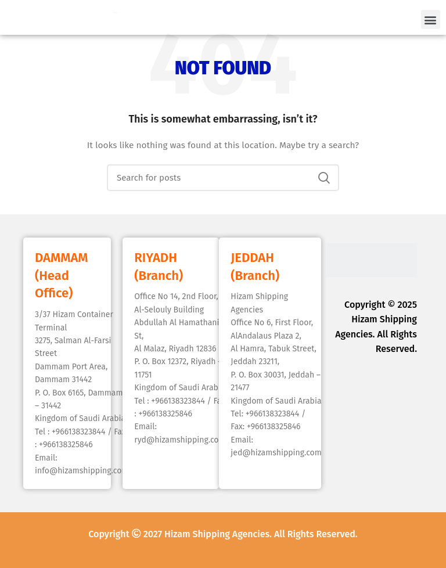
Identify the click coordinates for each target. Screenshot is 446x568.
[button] (430, 19)
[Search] (223, 177)
